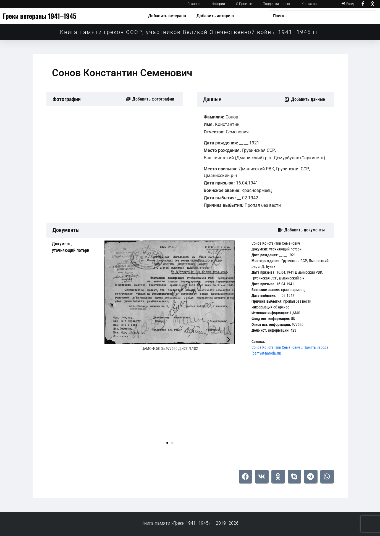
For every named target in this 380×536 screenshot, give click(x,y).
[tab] (74, 247)
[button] (110, 339)
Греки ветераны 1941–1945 (39, 16)
